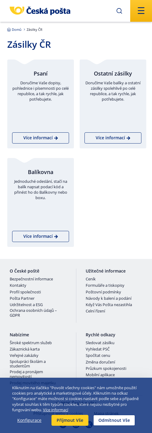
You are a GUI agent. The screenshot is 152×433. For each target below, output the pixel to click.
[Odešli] (119, 11)
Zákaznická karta (25, 349)
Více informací (55, 409)
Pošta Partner (22, 298)
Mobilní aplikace (100, 375)
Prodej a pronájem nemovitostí (26, 374)
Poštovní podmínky (103, 292)
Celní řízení (95, 311)
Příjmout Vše (70, 420)
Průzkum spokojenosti (106, 368)
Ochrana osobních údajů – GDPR (33, 313)
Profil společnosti (25, 292)
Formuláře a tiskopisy (105, 285)
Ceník (91, 279)
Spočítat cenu (98, 355)
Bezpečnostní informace (31, 279)
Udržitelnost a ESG (26, 304)
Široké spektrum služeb (31, 343)
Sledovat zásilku (100, 343)
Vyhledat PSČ (98, 349)
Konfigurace (29, 420)
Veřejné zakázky (24, 355)
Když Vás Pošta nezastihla (109, 304)
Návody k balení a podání (108, 298)
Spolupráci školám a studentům (28, 364)
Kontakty (18, 285)
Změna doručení (100, 362)
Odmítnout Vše (114, 420)
